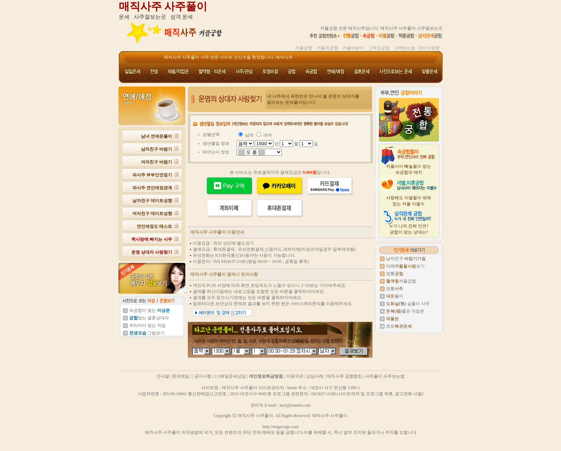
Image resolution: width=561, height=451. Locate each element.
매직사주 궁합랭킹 (344, 376)
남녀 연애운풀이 (156, 136)
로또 (399, 326)
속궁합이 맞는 (149, 310)
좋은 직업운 (405, 311)
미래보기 (405, 266)
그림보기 (147, 332)
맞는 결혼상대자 (149, 317)
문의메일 (180, 376)
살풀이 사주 (408, 303)
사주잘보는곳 (150, 17)
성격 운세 (181, 17)
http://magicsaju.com (281, 426)
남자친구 (406, 258)
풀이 (394, 296)
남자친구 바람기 (156, 149)
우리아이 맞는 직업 (147, 325)
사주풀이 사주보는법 (385, 376)
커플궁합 (401, 281)
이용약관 (294, 376)
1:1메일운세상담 (230, 376)
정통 (394, 273)
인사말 (162, 376)
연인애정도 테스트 (154, 226)
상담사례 (314, 376)
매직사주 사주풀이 (163, 6)
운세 (124, 17)
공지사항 (202, 376)
